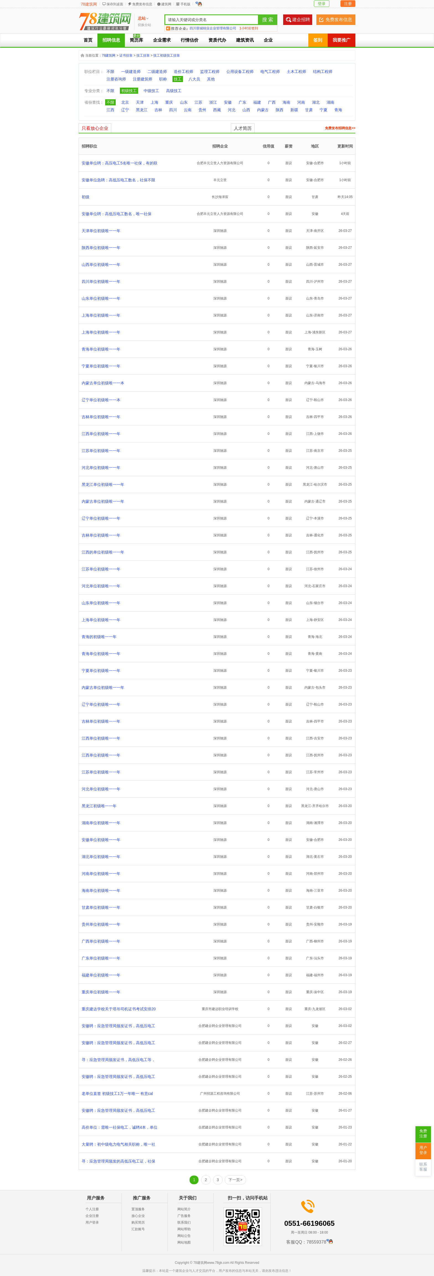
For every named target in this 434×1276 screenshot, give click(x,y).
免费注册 (423, 1133)
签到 (317, 40)
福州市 (319, 975)
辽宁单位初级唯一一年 (101, 518)
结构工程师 (322, 71)
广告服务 (184, 1216)
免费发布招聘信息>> (340, 128)
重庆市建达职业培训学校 (220, 1009)
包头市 (321, 687)
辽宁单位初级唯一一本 (101, 400)
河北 (232, 110)
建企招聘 (301, 19)
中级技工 (151, 90)
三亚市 (319, 890)
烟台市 (319, 603)
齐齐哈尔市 (320, 806)
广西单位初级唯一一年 (101, 941)
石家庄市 (319, 586)
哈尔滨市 (320, 484)
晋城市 (319, 265)
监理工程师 (209, 71)
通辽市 (321, 501)
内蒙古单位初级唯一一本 (103, 383)
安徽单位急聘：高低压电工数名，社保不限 (118, 180)
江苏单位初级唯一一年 (101, 450)
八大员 (194, 79)
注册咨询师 (116, 79)
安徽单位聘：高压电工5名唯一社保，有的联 (119, 163)
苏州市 (319, 1093)
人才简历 (243, 128)
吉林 (158, 110)
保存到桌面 (115, 4)
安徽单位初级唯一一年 (101, 840)
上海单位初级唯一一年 (101, 315)
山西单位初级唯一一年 (101, 264)
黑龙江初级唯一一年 (99, 806)
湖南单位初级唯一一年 (101, 823)
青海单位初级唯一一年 (101, 349)
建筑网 (166, 4)
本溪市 (319, 518)
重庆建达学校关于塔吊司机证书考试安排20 (119, 1009)
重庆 (169, 102)
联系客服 (423, 1166)
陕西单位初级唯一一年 (101, 247)
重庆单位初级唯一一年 (101, 992)
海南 (286, 102)
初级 (85, 197)
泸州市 (319, 281)
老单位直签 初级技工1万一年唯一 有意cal (117, 1093)
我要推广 (341, 40)
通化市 (319, 535)
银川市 (319, 366)
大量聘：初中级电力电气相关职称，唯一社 (118, 1144)
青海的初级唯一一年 (99, 637)
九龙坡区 (319, 1009)
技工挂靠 (143, 55)
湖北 (316, 102)
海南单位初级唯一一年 (101, 890)
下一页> (235, 1180)
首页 (88, 40)
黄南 (319, 654)
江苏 (198, 102)
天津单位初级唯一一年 (101, 231)
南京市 (319, 451)
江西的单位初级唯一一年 (103, 552)
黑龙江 (142, 110)
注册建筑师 (142, 79)
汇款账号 (138, 1229)
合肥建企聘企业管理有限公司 (220, 1026)
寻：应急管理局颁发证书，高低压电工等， (118, 1059)
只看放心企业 (95, 128)
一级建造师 (131, 71)
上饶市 (319, 434)
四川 (173, 110)
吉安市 (319, 738)
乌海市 (321, 383)
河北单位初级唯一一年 (101, 467)
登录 (322, 3)
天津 (140, 102)
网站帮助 (184, 1229)
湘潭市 (319, 823)
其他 (211, 79)
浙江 (213, 102)
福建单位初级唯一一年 (101, 975)
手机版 (185, 4)
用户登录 (92, 1222)
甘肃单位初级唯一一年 (101, 907)
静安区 (319, 620)
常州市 (319, 772)
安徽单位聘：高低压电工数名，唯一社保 (116, 214)
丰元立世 (220, 180)
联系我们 (184, 1222)
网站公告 (184, 1236)
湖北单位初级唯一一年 (101, 856)
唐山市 (319, 468)
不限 (110, 71)
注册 (348, 3)
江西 (110, 110)
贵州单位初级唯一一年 (101, 924)
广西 (272, 102)
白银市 (319, 907)
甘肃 (309, 110)
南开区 (319, 231)
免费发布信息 (142, 4)
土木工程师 (296, 71)
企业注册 (92, 1216)
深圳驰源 (220, 231)
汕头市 (319, 958)
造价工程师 (183, 71)
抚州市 (319, 552)
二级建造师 (157, 71)
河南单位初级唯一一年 (101, 873)
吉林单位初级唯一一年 (101, 417)
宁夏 (323, 110)
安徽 (228, 102)
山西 (246, 110)
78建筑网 (89, 4)
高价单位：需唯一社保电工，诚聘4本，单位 (119, 1127)
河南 (301, 102)
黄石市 (319, 857)
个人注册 (92, 1209)
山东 (184, 102)
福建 (257, 102)
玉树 (319, 349)
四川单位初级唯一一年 (101, 281)
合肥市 (319, 163)
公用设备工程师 (240, 71)
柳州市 (319, 941)
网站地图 (184, 1242)
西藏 (217, 110)
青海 (338, 110)
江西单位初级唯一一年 (101, 434)
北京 (125, 102)
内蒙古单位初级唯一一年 (103, 501)
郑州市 (319, 874)
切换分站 (144, 25)
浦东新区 (319, 332)
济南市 (319, 315)
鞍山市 (319, 400)
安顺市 (319, 924)
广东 (242, 102)
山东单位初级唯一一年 (101, 298)
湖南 (330, 102)
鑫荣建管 (196, 28)
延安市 (319, 248)
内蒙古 (263, 110)
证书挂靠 (126, 55)
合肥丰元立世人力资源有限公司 (220, 163)
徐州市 (319, 569)
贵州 (202, 110)
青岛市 (319, 298)
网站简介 (184, 1209)
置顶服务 (138, 1209)
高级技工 (174, 90)
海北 (319, 637)
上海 (154, 102)
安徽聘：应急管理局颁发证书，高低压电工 (118, 1026)
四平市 (319, 417)
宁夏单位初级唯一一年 (101, 366)
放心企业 (138, 1216)
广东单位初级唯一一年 (101, 958)
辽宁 (125, 110)
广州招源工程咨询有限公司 (220, 1093)
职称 (163, 79)
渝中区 (319, 992)
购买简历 (138, 1222)
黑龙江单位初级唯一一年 (103, 484)
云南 (188, 110)
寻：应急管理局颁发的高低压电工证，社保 (118, 1161)
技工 (178, 79)
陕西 (279, 110)
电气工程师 (270, 71)
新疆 (294, 110)
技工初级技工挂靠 (166, 55)
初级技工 (129, 90)
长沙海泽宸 (220, 197)
